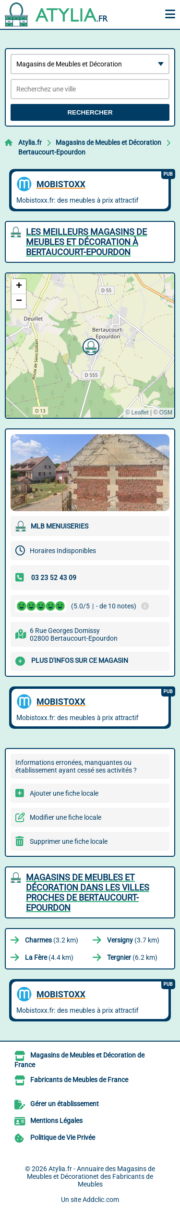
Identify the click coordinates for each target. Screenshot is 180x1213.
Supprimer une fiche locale (69, 841)
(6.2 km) (132, 957)
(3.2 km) (51, 940)
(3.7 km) (133, 940)
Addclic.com (101, 1199)
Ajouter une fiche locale (64, 793)
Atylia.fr (30, 142)
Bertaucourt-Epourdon (51, 152)
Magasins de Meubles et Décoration (108, 142)
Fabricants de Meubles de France (79, 1080)
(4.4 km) (49, 957)
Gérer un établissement (64, 1104)
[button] (90, 345)
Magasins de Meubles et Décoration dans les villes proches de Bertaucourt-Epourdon (87, 892)
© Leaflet (136, 412)
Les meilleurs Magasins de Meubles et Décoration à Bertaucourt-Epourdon (86, 242)
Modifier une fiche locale (65, 817)
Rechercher (89, 112)
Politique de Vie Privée (62, 1137)
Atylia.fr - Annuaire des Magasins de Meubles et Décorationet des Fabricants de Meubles (91, 1176)
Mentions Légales (56, 1120)
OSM (165, 412)
